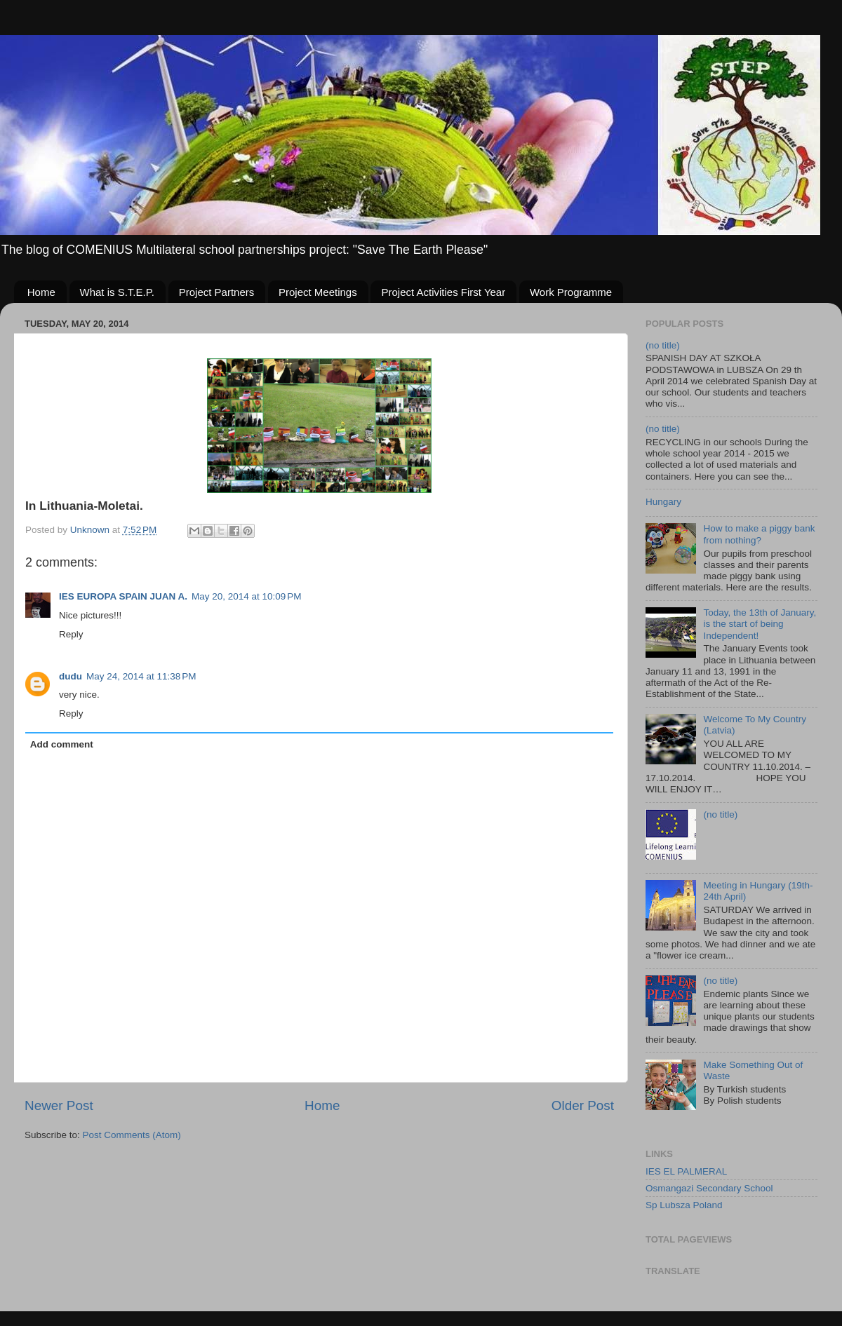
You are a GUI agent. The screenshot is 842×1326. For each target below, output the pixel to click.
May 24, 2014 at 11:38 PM (141, 676)
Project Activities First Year (443, 292)
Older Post (583, 1105)
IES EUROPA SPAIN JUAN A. (123, 596)
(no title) (663, 345)
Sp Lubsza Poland (684, 1205)
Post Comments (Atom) (132, 1135)
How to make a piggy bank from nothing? (759, 534)
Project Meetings (318, 292)
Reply (71, 634)
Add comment (61, 744)
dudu (70, 676)
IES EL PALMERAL (686, 1171)
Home (41, 292)
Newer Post (59, 1105)
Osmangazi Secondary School (709, 1188)
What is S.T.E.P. (117, 292)
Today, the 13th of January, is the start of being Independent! (759, 623)
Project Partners (217, 292)
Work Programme (571, 292)
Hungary (663, 501)
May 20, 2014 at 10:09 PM (246, 596)
